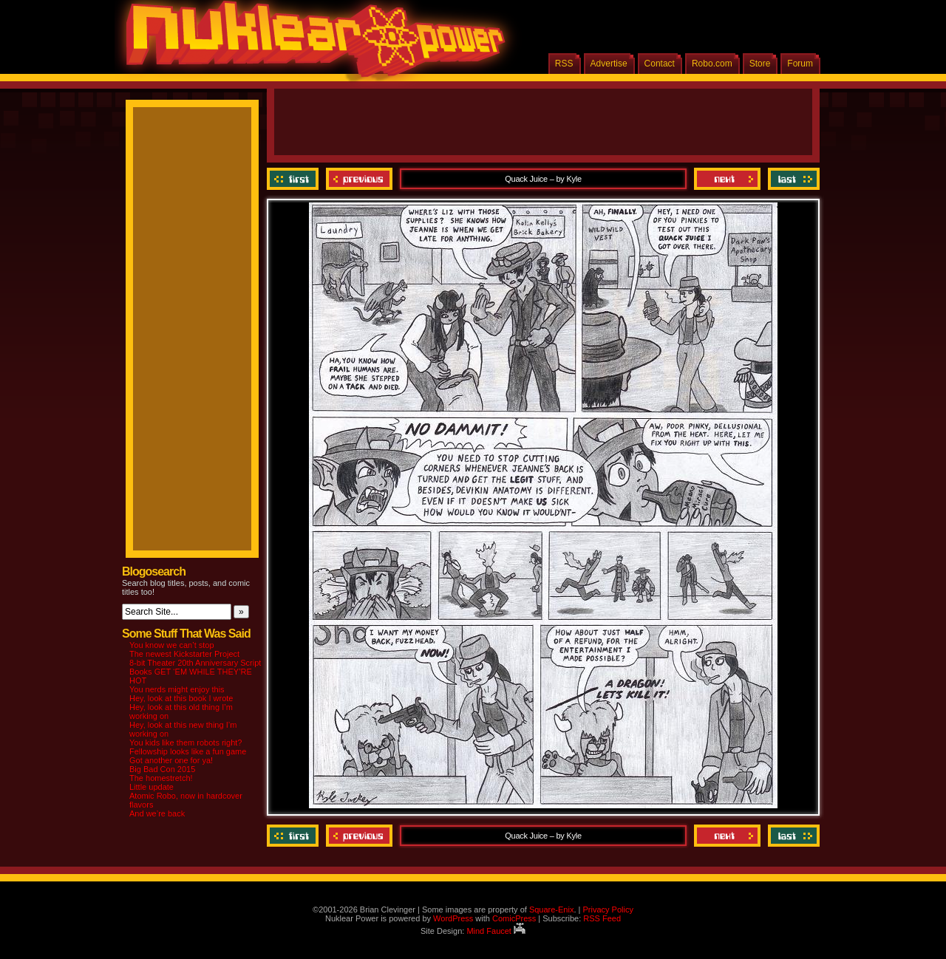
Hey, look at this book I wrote (181, 698)
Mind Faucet (495, 930)
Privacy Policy (607, 909)
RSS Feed (602, 918)
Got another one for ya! (171, 760)
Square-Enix (551, 909)
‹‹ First (294, 178)
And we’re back (157, 813)
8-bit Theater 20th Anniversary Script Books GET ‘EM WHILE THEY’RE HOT (195, 671)
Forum (800, 63)
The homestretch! (161, 778)
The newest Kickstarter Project (184, 653)
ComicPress (514, 918)
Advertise (609, 63)
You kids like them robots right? (185, 742)
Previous (359, 178)
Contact (659, 63)
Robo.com (712, 63)
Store (760, 63)
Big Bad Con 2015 (162, 769)
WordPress (453, 918)
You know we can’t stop (171, 645)
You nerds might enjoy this (177, 689)
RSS (564, 63)
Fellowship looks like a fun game (187, 751)
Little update (151, 786)
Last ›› (792, 178)
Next (727, 178)
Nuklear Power (310, 44)
